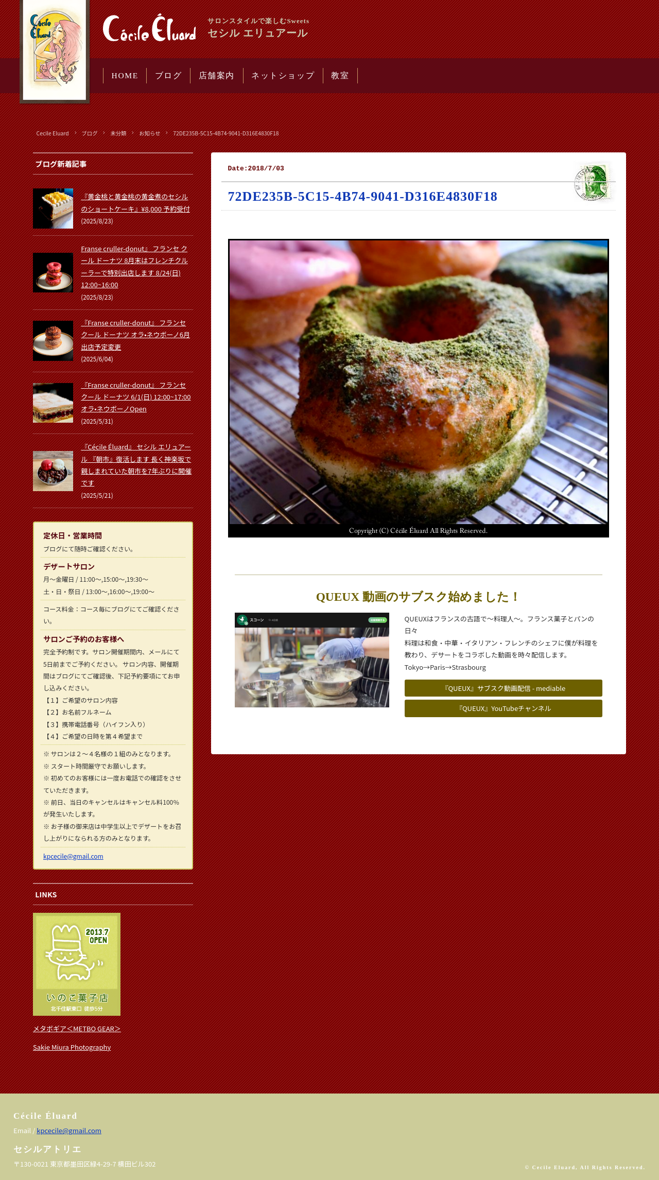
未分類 (118, 133)
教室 (340, 75)
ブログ (168, 75)
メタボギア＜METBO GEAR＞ (77, 1028)
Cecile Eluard (53, 133)
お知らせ (149, 133)
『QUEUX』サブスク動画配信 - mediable (503, 688)
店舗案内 (217, 75)
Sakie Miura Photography (72, 1047)
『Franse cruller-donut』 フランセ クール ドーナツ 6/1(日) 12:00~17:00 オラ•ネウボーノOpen (135, 397)
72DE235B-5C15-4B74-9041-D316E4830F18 (226, 133)
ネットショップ (283, 75)
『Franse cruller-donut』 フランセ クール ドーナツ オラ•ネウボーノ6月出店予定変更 (135, 335)
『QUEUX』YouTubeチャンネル (503, 708)
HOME (125, 75)
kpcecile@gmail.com (73, 856)
